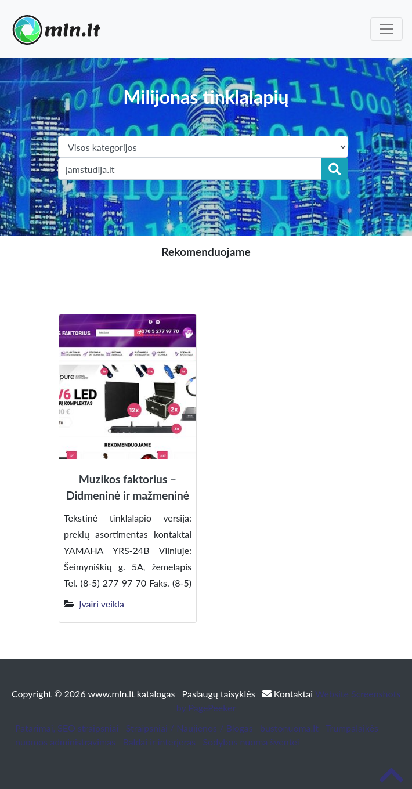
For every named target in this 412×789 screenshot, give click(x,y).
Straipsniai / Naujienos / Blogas (189, 727)
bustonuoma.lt (289, 727)
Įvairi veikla (101, 603)
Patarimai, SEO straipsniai (66, 727)
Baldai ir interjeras (159, 741)
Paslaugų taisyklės (220, 693)
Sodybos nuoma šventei (251, 741)
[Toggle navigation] (386, 29)
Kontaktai (288, 693)
